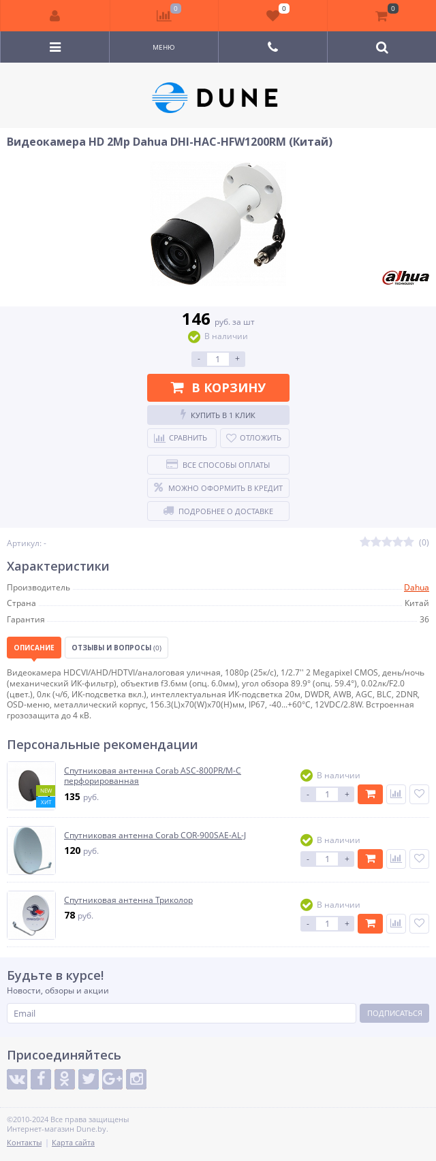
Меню (164, 47)
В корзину (218, 387)
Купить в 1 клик (218, 414)
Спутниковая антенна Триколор (128, 900)
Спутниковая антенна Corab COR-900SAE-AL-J (155, 835)
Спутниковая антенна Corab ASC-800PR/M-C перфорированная (152, 775)
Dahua (416, 587)
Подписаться (394, 1013)
